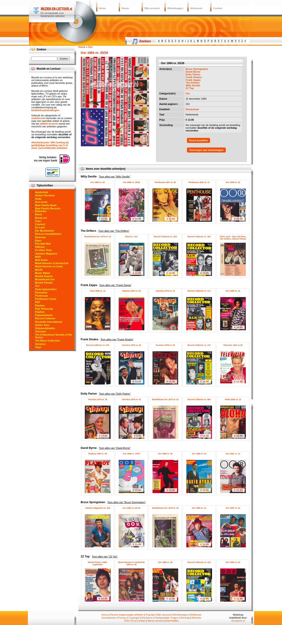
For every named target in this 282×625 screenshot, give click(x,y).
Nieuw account (156, 620)
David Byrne (193, 71)
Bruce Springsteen (197, 69)
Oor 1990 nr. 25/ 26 (131, 508)
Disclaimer (147, 617)
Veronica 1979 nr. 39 (97, 399)
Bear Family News (46, 205)
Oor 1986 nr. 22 (199, 454)
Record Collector (45, 318)
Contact (217, 8)
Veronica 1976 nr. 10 (165, 291)
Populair (150, 614)
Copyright (134, 617)
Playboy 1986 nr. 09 (97, 454)
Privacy (122, 617)
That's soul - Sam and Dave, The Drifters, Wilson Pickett (233, 237)
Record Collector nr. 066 (198, 399)
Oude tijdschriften (46, 289)
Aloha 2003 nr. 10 (233, 399)
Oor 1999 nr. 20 (233, 182)
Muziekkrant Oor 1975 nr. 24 (165, 399)
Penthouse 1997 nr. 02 (165, 182)
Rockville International (48, 321)
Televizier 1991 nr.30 (232, 345)
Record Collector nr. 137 (198, 345)
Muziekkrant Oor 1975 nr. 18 (165, 508)
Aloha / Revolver (45, 195)
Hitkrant (40, 247)
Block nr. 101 (131, 236)
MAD (38, 256)
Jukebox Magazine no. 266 (97, 508)
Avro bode (41, 202)
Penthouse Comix (45, 298)
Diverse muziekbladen (48, 233)
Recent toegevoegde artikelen (127, 614)
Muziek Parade (44, 282)
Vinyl (38, 347)
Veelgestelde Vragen (166, 617)
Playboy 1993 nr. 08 (131, 291)
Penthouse (41, 295)
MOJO (39, 269)
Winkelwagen (175, 8)
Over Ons (129, 620)
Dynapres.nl (238, 620)
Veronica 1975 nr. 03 (165, 345)
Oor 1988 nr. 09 (165, 454)
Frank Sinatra (194, 77)
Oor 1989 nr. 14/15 (131, 454)
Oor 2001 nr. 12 (233, 454)
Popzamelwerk (44, 315)
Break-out (41, 217)
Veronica (40, 344)
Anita (38, 198)
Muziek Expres (44, 276)
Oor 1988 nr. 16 (233, 291)
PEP (37, 302)
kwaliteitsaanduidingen (45, 110)
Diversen (40, 237)
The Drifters (193, 82)
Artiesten (196, 617)
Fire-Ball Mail (43, 243)
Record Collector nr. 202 (165, 236)
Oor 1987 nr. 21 (233, 508)
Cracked (40, 224)
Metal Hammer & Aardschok (52, 263)
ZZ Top (190, 88)
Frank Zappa (193, 80)
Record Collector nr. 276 (97, 345)
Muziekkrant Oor (45, 279)
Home (102, 8)
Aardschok (41, 192)
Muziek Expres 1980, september (97, 563)
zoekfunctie (38, 118)
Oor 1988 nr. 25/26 (131, 182)
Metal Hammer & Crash (49, 266)
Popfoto (40, 312)
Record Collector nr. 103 (198, 562)
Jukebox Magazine (46, 253)
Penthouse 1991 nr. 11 (199, 182)
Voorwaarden (108, 617)
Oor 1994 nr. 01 (233, 562)
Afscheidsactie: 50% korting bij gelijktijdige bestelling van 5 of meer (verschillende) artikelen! (50, 145)
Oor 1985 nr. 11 (199, 508)
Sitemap (184, 617)
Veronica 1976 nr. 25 (131, 345)
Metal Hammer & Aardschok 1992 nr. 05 (131, 563)
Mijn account (152, 8)
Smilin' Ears (42, 325)
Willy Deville (193, 85)
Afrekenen (196, 8)
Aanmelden (172, 620)
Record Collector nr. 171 (198, 291)
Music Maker (42, 273)
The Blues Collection (47, 340)
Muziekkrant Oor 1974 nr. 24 (97, 236)
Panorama (41, 292)
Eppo (38, 240)
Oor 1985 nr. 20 (97, 182)
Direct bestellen (198, 140)
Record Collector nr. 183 (198, 236)
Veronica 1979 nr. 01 (131, 399)
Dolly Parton (193, 74)
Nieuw (125, 8)
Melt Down (41, 260)
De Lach (40, 227)
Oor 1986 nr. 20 (165, 562)
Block (38, 214)
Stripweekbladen (45, 328)
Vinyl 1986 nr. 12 (97, 291)
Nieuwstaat (192, 109)
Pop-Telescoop (44, 308)
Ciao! (38, 221)
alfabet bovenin (49, 123)
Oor (188, 93)
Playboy (40, 305)
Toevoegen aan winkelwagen (206, 150)
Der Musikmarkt (44, 230)
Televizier (40, 331)
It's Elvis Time (43, 250)
